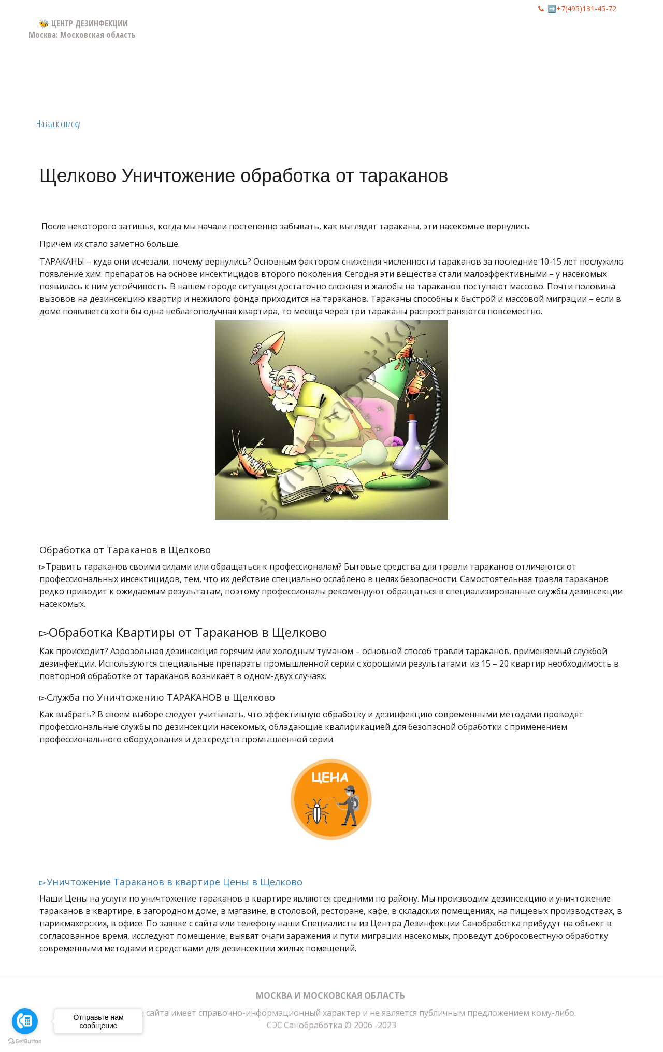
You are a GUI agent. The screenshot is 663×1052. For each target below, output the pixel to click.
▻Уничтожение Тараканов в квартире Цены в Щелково (170, 882)
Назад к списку (58, 123)
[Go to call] (25, 1021)
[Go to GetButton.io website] (24, 1041)
